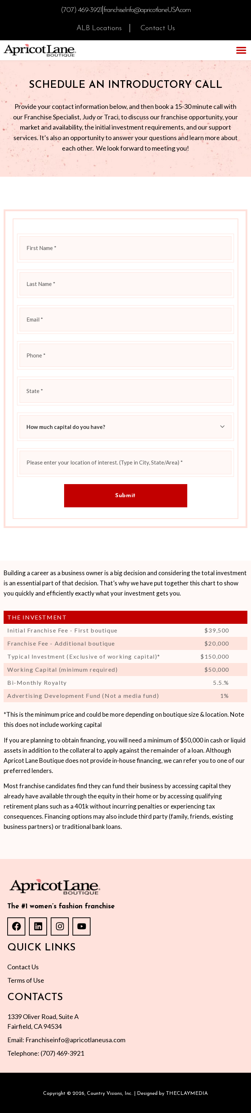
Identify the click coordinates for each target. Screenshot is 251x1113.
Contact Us (158, 28)
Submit (125, 496)
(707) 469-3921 (80, 10)
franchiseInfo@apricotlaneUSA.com (147, 10)
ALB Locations (99, 28)
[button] (241, 50)
